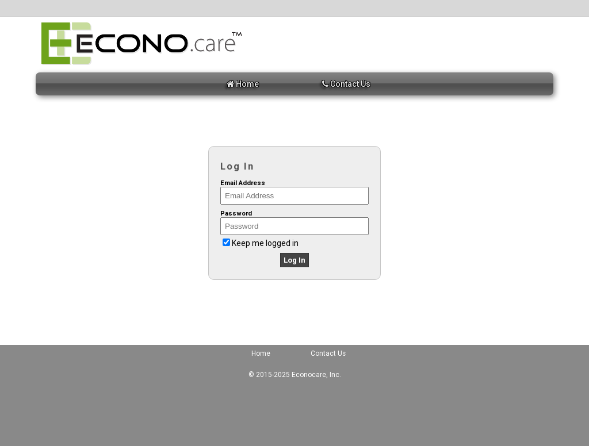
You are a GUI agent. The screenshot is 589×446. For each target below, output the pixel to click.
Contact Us (346, 84)
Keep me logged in (265, 243)
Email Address (242, 183)
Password (236, 213)
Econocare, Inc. (316, 375)
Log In (294, 260)
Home (243, 84)
